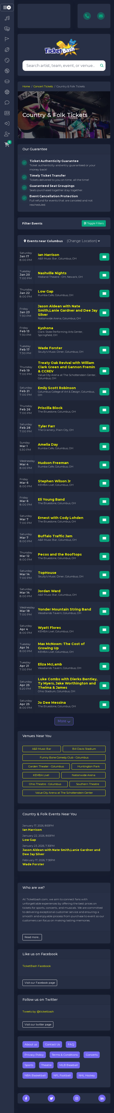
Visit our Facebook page (40, 982)
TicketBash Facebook (36, 966)
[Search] (61, 65)
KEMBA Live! (41, 775)
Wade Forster (33, 864)
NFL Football (62, 1075)
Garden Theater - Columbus (46, 766)
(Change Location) (83, 241)
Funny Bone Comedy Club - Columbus (64, 757)
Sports (29, 1065)
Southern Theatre (87, 784)
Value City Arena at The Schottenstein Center (64, 792)
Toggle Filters (94, 223)
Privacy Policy (34, 1054)
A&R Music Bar (41, 748)
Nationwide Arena (83, 775)
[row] (64, 256)
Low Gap (29, 840)
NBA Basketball (35, 1075)
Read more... (32, 937)
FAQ (71, 1044)
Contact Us (52, 1044)
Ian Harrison (32, 829)
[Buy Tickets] (104, 257)
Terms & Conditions (65, 1054)
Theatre (46, 1065)
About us (31, 1044)
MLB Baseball (68, 1065)
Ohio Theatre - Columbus (45, 784)
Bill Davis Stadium (84, 748)
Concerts (92, 1054)
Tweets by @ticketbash (38, 1011)
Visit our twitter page (38, 1024)
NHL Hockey (87, 1075)
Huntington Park (88, 766)
